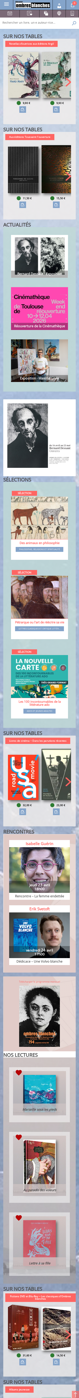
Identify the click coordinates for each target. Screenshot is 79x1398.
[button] (68, 82)
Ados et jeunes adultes (39, 711)
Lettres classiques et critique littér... (39, 629)
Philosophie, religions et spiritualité (39, 549)
